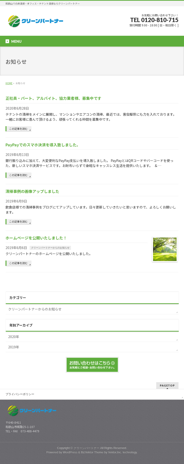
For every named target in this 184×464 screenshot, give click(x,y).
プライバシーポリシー (20, 394)
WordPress (70, 452)
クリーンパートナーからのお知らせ (50, 247)
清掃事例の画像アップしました (32, 191)
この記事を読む (18, 129)
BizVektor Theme (92, 452)
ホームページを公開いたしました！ (36, 238)
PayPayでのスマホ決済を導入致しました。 (43, 145)
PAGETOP (167, 385)
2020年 (13, 336)
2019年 (13, 347)
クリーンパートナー (86, 448)
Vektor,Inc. (115, 452)
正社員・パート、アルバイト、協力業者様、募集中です (53, 98)
